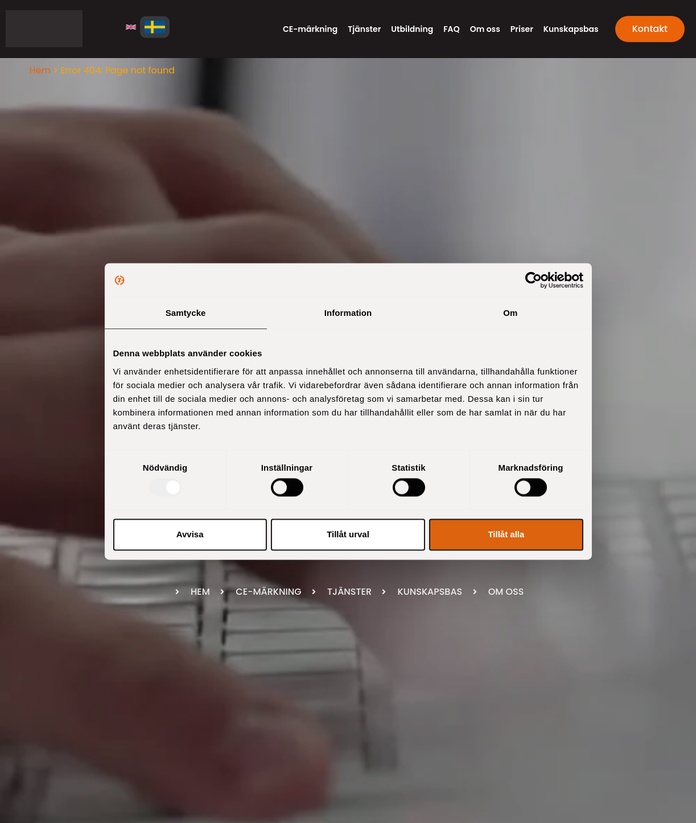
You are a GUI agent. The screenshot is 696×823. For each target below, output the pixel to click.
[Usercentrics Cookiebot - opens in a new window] (533, 280)
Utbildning (412, 29)
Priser (521, 29)
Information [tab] (348, 313)
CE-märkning (310, 29)
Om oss (485, 29)
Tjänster (364, 29)
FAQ (451, 29)
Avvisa (190, 534)
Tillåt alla (506, 534)
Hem (40, 70)
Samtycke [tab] (186, 313)
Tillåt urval (348, 534)
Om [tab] (510, 313)
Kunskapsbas (571, 29)
